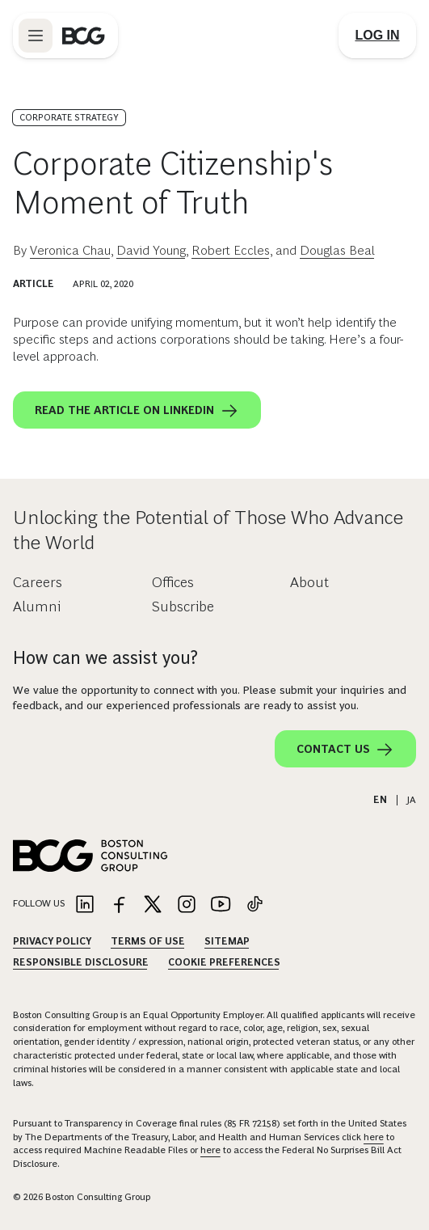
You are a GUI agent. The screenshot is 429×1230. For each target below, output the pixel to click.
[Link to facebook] (118, 905)
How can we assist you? (105, 658)
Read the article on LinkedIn (137, 411)
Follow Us (39, 903)
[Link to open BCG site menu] (35, 35)
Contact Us (345, 749)
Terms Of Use (148, 941)
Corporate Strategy (69, 117)
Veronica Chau (70, 250)
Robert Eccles (230, 250)
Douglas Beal (337, 250)
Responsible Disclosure (81, 962)
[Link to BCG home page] (84, 35)
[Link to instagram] (186, 905)
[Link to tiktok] (254, 905)
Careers (37, 582)
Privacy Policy (52, 941)
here (374, 1137)
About (309, 582)
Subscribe (183, 606)
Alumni (37, 606)
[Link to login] (377, 35)
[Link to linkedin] (84, 905)
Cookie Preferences (224, 962)
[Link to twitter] (152, 905)
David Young (151, 250)
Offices (173, 582)
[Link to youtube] (220, 905)
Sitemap (227, 941)
